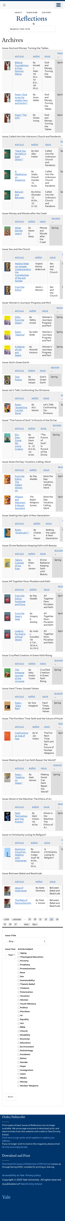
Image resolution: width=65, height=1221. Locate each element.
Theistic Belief (27, 984)
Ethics (23, 1058)
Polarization (26, 992)
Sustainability (27, 980)
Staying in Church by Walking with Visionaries (20, 855)
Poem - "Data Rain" (18, 706)
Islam (23, 1074)
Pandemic (25, 1054)
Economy (25, 1039)
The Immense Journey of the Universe (19, 675)
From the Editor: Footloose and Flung (20, 600)
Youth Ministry (28, 1004)
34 (57, 919)
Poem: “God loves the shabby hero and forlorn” (21, 99)
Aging (23, 953)
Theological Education (31, 957)
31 (40, 919)
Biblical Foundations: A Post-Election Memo (22, 68)
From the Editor (19, 288)
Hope (23, 1066)
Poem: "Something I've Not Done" (21, 409)
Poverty (24, 960)
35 (5, 924)
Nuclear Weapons (29, 1085)
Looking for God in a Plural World (20, 635)
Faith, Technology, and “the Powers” (21, 817)
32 (46, 919)
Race (22, 972)
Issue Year (10, 949)
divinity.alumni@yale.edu (14, 1147)
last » (34, 924)
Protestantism (27, 968)
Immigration (26, 1070)
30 (35, 919)
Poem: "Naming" (20, 333)
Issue (48, 56)
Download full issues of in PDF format (26, 1164)
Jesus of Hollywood (20, 889)
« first (6, 919)
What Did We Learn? (19, 230)
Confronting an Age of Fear (21, 736)
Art (22, 1023)
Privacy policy (33, 1175)
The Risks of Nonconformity (23, 901)
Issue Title (10, 935)
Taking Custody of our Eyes (19, 564)
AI (21, 1015)
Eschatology (26, 1050)
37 (15, 924)
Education (25, 1042)
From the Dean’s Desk (19, 616)
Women (24, 1000)
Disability (25, 1035)
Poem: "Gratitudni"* (22, 531)
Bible (22, 1027)
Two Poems (18, 378)
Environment (27, 1046)
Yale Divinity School (31, 1183)
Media (23, 1078)
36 (10, 924)
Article (19, 56)
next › (26, 924)
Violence (24, 988)
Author (36, 56)
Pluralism (25, 1011)
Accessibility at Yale (13, 1175)
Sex (22, 976)
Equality (24, 1019)
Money (23, 1081)
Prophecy (25, 964)
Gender (24, 1062)
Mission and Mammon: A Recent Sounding (20, 502)
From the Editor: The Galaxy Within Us (19, 483)
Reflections (32, 18)
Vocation (25, 996)
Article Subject (25, 949)
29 (30, 919)
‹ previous (16, 919)
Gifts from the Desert (19, 320)
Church (24, 1031)
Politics (24, 1007)
